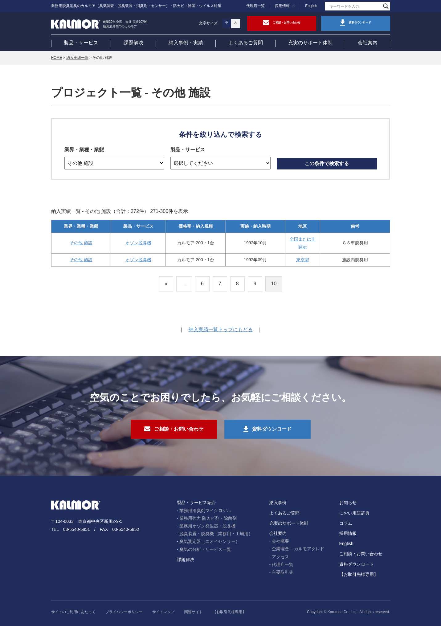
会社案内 (368, 42)
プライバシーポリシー (123, 613)
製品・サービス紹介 (196, 503)
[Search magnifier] (386, 6)
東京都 (302, 260)
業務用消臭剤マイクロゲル (205, 511)
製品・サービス (81, 42)
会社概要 (280, 542)
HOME (56, 58)
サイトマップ (163, 613)
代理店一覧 (255, 6)
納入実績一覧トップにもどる (221, 330)
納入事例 (278, 503)
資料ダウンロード (356, 565)
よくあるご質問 (245, 42)
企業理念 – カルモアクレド (298, 550)
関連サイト (193, 613)
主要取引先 (282, 573)
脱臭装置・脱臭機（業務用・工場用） (216, 534)
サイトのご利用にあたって (73, 613)
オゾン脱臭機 (138, 243)
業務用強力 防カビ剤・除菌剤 (208, 519)
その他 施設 (81, 243)
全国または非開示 (303, 243)
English (311, 6)
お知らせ (348, 503)
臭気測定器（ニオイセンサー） (209, 542)
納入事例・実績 (186, 42)
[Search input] (354, 6)
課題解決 (133, 42)
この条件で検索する (326, 164)
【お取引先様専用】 (358, 575)
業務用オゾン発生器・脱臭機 (207, 527)
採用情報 (282, 6)
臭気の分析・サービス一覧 (205, 550)
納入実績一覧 (77, 58)
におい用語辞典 (354, 513)
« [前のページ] (166, 284)
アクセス (280, 557)
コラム (345, 524)
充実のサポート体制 (310, 42)
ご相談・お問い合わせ (360, 554)
